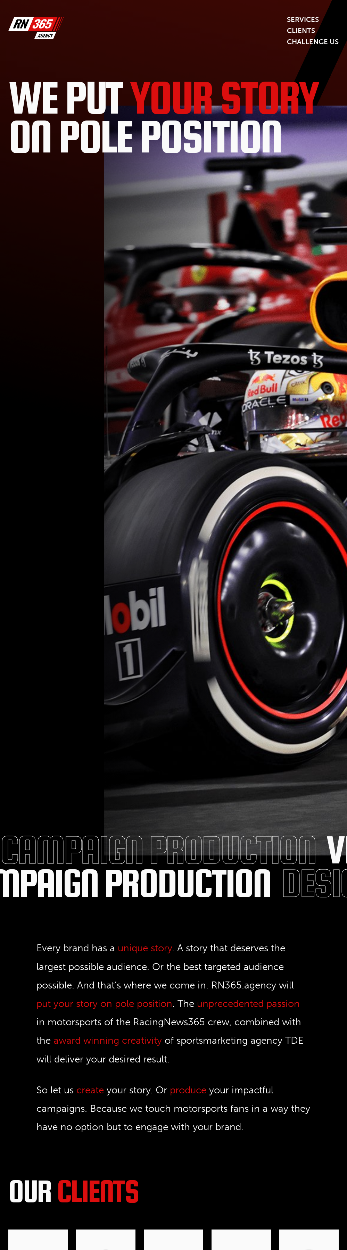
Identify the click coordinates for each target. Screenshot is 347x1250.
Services (303, 19)
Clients (301, 30)
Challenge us (313, 41)
